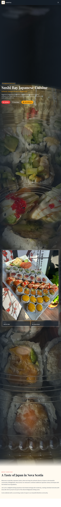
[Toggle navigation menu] (58, 2)
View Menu (15, 102)
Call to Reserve (27, 102)
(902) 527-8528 (7, 324)
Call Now (6, 102)
